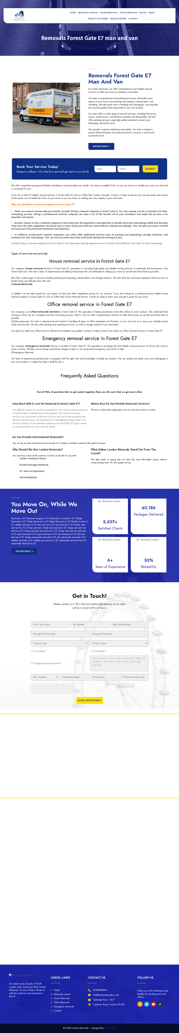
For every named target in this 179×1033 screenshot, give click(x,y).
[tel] (117, 3)
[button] (101, 146)
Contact (133, 18)
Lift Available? (39, 651)
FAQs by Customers (98, 18)
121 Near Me (110, 1028)
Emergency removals (37, 346)
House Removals (109, 12)
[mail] (91, 3)
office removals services (44, 311)
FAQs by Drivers (118, 18)
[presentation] (52, 688)
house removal (34, 268)
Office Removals (128, 12)
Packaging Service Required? (47, 663)
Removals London (88, 12)
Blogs (143, 12)
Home (73, 12)
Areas (152, 12)
